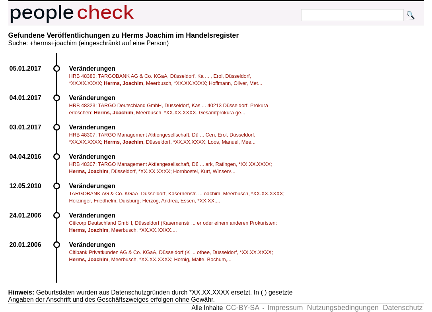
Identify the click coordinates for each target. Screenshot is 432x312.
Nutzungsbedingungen (343, 308)
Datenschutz (402, 308)
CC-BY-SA (242, 308)
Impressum (285, 308)
